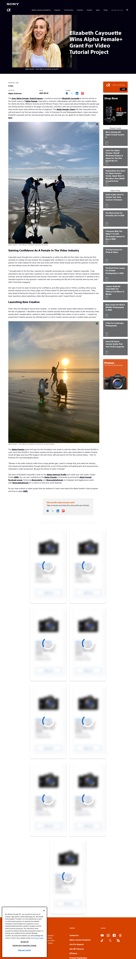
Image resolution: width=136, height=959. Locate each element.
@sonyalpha (37, 480)
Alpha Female (31, 101)
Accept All (25, 942)
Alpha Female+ (18, 449)
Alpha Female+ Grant (66, 109)
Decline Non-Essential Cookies (24, 945)
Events (89, 10)
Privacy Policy (38, 938)
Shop (106, 10)
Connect (80, 10)
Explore (57, 10)
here (10, 117)
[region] (24, 932)
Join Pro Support (76, 944)
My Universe (117, 10)
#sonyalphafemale (20, 482)
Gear (98, 10)
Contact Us (73, 935)
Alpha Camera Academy (41, 10)
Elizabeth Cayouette (70, 98)
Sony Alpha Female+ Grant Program (27, 98)
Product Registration (78, 958)
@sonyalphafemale (54, 480)
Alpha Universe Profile (56, 474)
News (73, 953)
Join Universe (76, 949)
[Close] (44, 910)
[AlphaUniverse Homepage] (9, 10)
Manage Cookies (24, 950)
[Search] (127, 9)
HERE (16, 477)
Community (68, 10)
